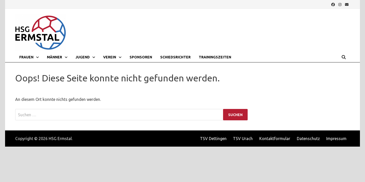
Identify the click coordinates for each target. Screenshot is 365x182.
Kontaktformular (274, 138)
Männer (54, 57)
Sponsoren (141, 57)
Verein (109, 57)
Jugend (83, 57)
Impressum (336, 138)
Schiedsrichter (175, 57)
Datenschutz (308, 138)
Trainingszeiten (215, 57)
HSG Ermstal (60, 138)
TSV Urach (243, 138)
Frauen (26, 57)
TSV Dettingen (213, 138)
